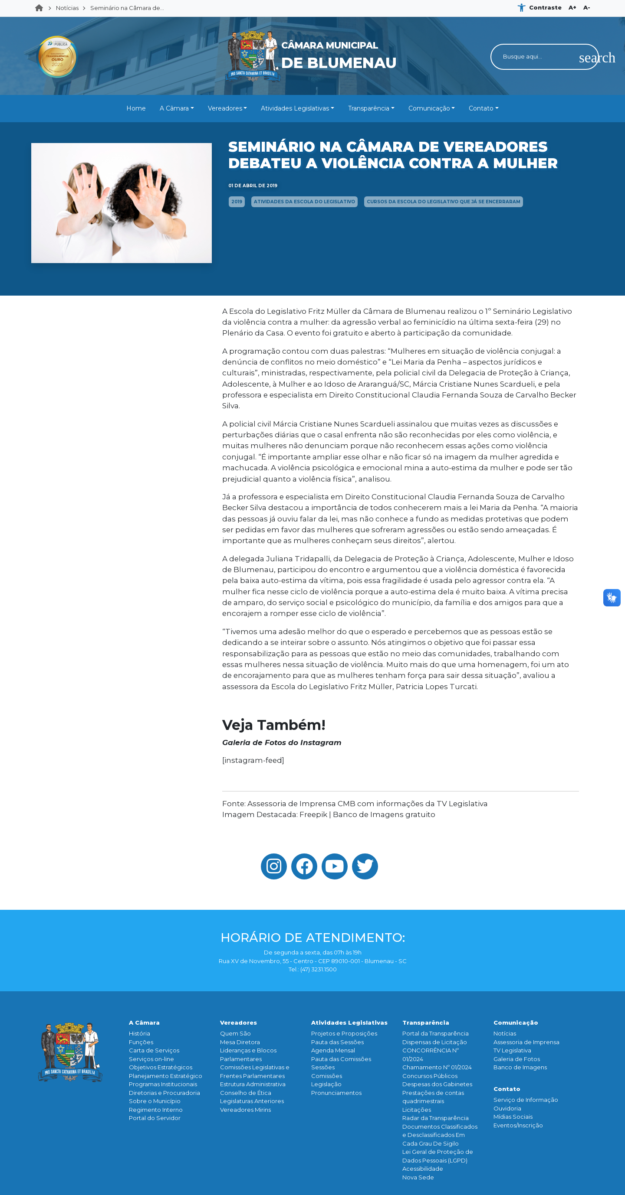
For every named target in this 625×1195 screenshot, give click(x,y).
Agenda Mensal (333, 1050)
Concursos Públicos (429, 1075)
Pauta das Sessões (337, 1042)
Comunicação (429, 108)
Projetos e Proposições (344, 1033)
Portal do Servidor (155, 1117)
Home (41, 8)
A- (586, 7)
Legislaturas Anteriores (252, 1100)
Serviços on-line (151, 1058)
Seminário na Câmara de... (127, 7)
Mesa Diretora (240, 1042)
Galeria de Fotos (516, 1058)
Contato (481, 108)
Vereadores (225, 108)
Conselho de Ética (245, 1092)
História (139, 1033)
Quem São (235, 1033)
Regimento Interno (156, 1109)
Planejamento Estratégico (165, 1075)
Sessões (323, 1067)
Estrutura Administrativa (253, 1084)
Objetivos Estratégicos (160, 1067)
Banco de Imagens (520, 1067)
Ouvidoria (507, 1108)
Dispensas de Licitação (434, 1042)
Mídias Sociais (513, 1116)
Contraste (545, 7)
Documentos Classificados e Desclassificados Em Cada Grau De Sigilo (439, 1135)
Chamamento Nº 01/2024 (437, 1067)
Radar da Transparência (435, 1117)
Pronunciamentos (336, 1092)
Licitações (416, 1109)
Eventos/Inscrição (518, 1125)
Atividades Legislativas (295, 108)
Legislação (326, 1084)
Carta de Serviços (154, 1050)
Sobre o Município (155, 1100)
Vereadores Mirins (245, 1109)
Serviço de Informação (525, 1099)
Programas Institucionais (163, 1084)
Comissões (326, 1075)
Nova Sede (418, 1177)
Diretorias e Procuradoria (164, 1092)
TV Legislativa (512, 1050)
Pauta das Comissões (341, 1058)
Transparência (368, 108)
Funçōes (141, 1042)
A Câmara (174, 108)
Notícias (67, 7)
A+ (572, 7)
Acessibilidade (422, 1168)
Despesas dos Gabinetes (437, 1084)
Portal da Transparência (435, 1033)
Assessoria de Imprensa (526, 1042)
